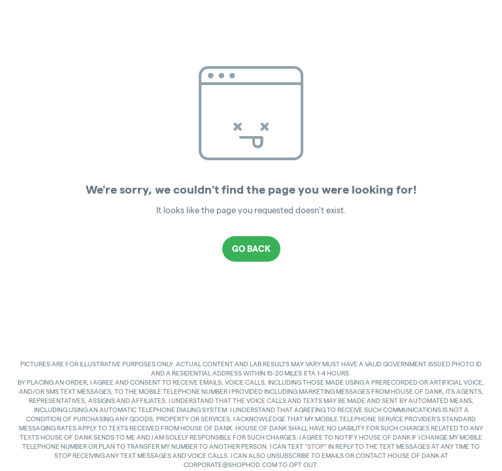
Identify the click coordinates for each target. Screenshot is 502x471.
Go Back (251, 248)
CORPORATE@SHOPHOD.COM (230, 464)
